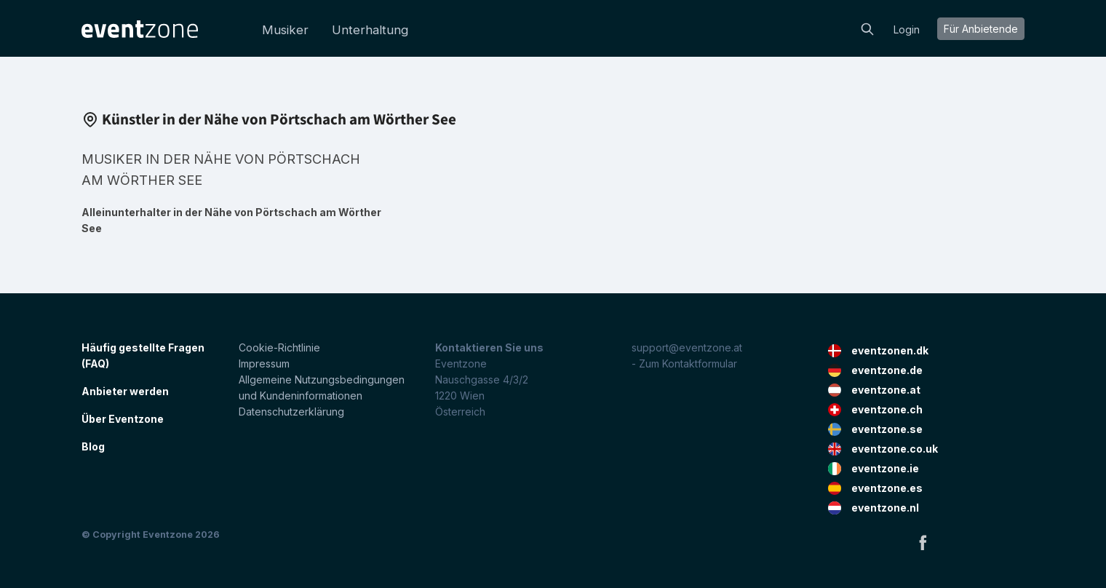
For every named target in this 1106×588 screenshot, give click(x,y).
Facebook (923, 542)
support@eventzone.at (687, 347)
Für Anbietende (981, 29)
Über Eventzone (122, 419)
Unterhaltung (370, 30)
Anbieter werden (125, 391)
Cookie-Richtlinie (279, 347)
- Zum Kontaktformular (684, 363)
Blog (93, 446)
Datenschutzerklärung (291, 411)
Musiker (285, 30)
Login (907, 29)
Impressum (264, 363)
